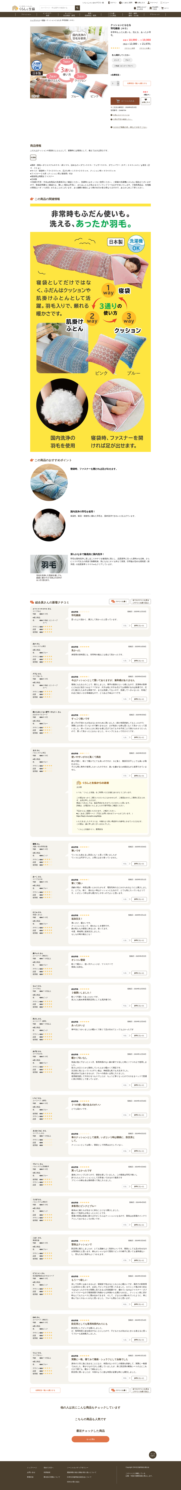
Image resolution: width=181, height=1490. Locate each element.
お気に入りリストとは (121, 115)
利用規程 (47, 1472)
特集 (43, 20)
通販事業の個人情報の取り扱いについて (81, 1472)
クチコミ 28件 (129, 48)
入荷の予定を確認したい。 (123, 119)
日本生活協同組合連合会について (79, 1477)
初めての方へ (49, 1468)
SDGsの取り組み (73, 1482)
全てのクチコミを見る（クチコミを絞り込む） (141, 601)
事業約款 (30, 1477)
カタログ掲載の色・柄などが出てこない (130, 127)
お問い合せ (31, 1472)
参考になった (139, 626)
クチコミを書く (145, 48)
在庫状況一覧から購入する (137, 83)
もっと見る (90, 1439)
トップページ (35, 20)
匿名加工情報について (52, 1477)
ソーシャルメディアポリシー (77, 1468)
